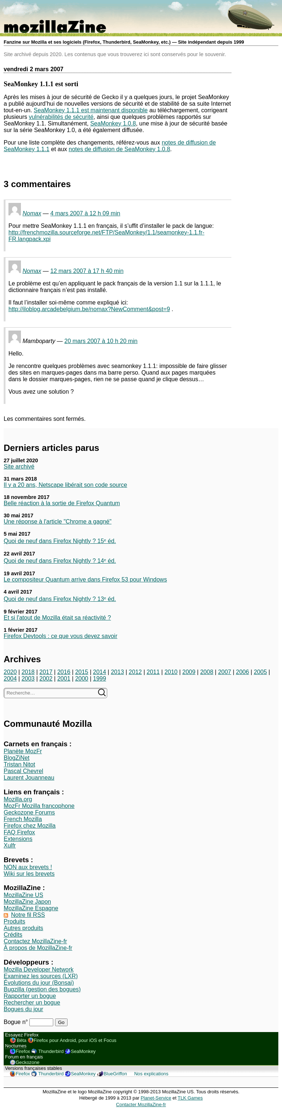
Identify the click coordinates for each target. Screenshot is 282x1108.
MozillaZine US (23, 895)
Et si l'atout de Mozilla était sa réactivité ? (57, 618)
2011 (153, 672)
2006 (242, 672)
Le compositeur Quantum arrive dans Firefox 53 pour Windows (85, 579)
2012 (135, 672)
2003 (28, 678)
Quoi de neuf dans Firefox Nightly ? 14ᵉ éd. (60, 561)
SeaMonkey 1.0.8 (113, 123)
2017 (46, 672)
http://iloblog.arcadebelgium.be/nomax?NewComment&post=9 (89, 309)
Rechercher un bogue (32, 1002)
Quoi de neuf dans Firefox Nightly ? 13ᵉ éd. (60, 599)
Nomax (31, 213)
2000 (81, 678)
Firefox (23, 1051)
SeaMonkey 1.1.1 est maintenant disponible (91, 110)
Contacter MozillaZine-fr (141, 1104)
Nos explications (151, 1073)
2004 (10, 678)
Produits (14, 921)
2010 (171, 672)
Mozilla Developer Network (38, 969)
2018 (28, 672)
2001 (63, 678)
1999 (99, 678)
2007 (224, 672)
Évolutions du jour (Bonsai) (39, 983)
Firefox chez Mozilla (29, 826)
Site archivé (19, 466)
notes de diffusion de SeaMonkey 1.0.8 (119, 149)
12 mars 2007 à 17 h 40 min (86, 271)
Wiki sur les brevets (29, 874)
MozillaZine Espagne (31, 908)
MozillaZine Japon (27, 902)
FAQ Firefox (19, 832)
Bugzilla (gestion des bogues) (42, 989)
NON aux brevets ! (28, 867)
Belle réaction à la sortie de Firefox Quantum (62, 503)
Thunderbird (51, 1051)
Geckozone (28, 1062)
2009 (189, 672)
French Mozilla (23, 819)
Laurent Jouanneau (29, 777)
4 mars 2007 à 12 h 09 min (85, 213)
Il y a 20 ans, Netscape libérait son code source (65, 485)
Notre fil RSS (28, 915)
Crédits (13, 935)
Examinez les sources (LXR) (41, 976)
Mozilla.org (18, 799)
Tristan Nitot (19, 764)
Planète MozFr (23, 751)
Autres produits (23, 928)
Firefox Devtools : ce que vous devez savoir (60, 636)
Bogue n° (16, 1022)
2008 (206, 672)
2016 (63, 672)
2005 (260, 672)
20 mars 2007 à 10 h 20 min (100, 341)
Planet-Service (156, 1098)
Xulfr (10, 845)
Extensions (18, 839)
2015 (81, 672)
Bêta (21, 1040)
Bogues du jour (23, 1009)
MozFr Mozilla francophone (39, 806)
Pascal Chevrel (23, 771)
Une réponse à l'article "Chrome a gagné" (58, 521)
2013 (117, 672)
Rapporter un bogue (30, 996)
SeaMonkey (83, 1051)
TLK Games (190, 1098)
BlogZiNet (16, 758)
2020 (10, 672)
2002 (46, 678)
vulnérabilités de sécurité (61, 117)
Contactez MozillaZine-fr (35, 941)
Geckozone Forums (29, 812)
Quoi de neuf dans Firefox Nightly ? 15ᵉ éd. (60, 541)
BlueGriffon (115, 1073)
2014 (99, 672)
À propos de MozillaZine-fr (38, 948)
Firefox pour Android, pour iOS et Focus (75, 1040)
